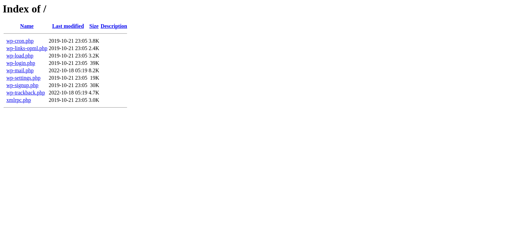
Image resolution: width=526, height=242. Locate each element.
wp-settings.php (23, 78)
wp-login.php (20, 63)
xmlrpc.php (18, 100)
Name (27, 26)
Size (94, 26)
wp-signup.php (22, 85)
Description (114, 26)
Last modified (68, 26)
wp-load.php (19, 55)
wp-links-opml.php (26, 48)
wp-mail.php (20, 70)
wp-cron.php (20, 41)
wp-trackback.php (25, 92)
